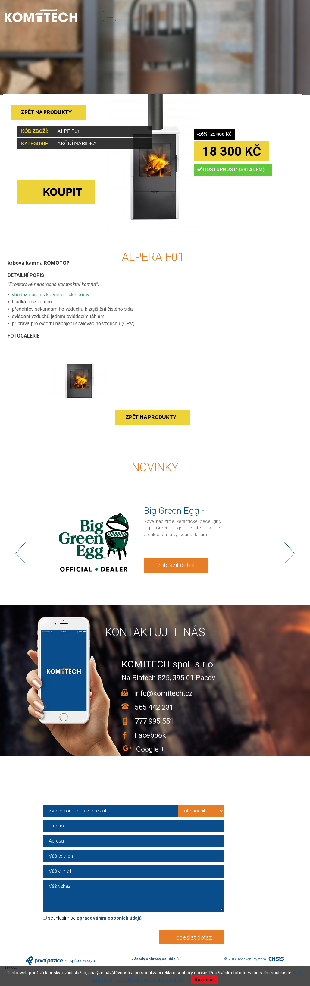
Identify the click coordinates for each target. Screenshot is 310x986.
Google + (150, 749)
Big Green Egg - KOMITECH (174, 515)
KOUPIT (52, 192)
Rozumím (205, 979)
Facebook (148, 735)
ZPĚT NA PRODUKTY (46, 112)
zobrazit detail (176, 565)
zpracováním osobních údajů (109, 918)
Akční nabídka (77, 143)
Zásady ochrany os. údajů (155, 959)
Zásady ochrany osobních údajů (150, 979)
